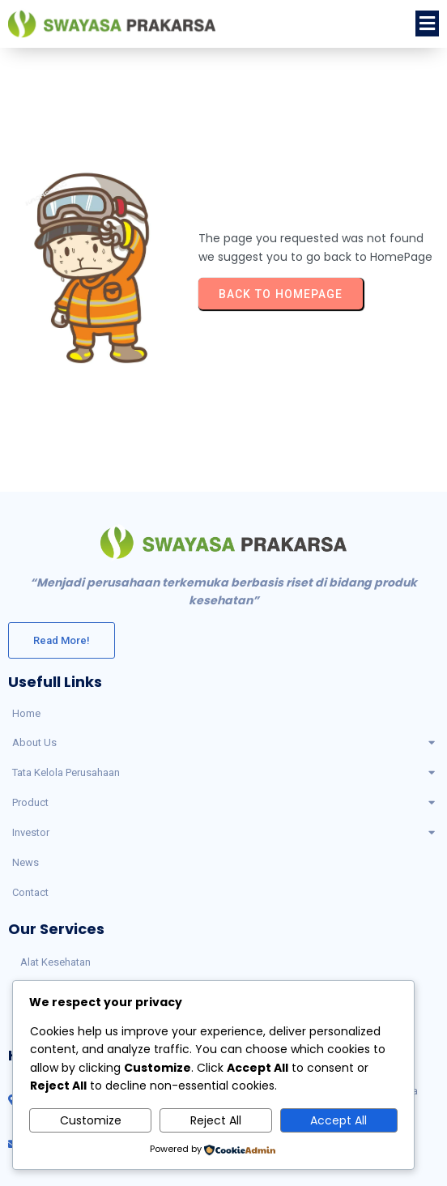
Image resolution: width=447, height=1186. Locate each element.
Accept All (338, 1120)
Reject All (215, 1120)
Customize (90, 1120)
